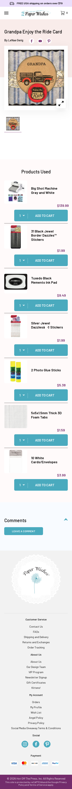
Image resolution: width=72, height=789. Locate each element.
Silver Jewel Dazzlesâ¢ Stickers (47, 325)
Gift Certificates (36, 682)
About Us (36, 661)
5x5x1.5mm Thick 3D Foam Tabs (46, 415)
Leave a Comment (23, 531)
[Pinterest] (47, 744)
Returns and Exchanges (36, 642)
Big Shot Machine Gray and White (44, 190)
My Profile (36, 707)
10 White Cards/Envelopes (44, 460)
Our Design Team (36, 667)
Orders (36, 702)
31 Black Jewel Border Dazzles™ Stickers (44, 235)
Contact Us (36, 626)
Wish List (36, 712)
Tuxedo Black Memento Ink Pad (44, 280)
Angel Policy (36, 717)
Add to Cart (45, 215)
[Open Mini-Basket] (64, 13)
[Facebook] (36, 744)
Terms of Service (38, 784)
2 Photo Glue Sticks (46, 370)
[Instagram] (25, 744)
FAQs (36, 631)
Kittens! (36, 687)
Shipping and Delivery (36, 637)
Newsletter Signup (36, 677)
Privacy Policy (36, 723)
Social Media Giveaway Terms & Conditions (36, 728)
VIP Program (36, 672)
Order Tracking (36, 647)
